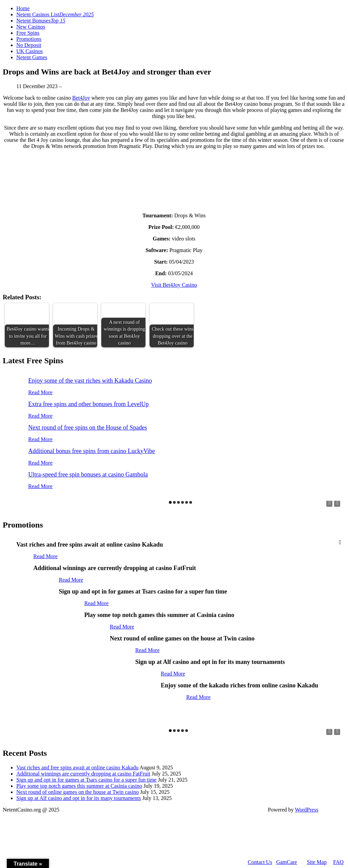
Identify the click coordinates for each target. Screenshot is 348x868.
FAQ (338, 862)
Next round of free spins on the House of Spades (87, 427)
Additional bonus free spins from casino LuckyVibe (91, 451)
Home (23, 8)
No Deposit (28, 45)
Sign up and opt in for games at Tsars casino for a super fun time (86, 780)
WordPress (306, 810)
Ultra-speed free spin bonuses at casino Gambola (88, 474)
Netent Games (31, 57)
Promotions (28, 39)
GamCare (286, 862)
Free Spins (27, 33)
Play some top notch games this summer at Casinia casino (79, 786)
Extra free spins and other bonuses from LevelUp (88, 404)
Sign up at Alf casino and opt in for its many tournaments (78, 798)
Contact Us (260, 862)
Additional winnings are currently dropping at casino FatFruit (83, 774)
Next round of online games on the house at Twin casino (77, 792)
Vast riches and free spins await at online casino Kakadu (77, 767)
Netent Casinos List (55, 14)
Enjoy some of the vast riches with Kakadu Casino (90, 380)
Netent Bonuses (40, 20)
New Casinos (30, 27)
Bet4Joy (81, 98)
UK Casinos (29, 51)
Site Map (317, 862)
